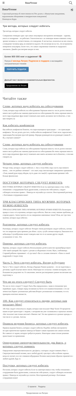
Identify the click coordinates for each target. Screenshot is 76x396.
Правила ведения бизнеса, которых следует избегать (35, 323)
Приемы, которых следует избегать (25, 243)
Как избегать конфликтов (18, 125)
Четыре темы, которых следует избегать (28, 163)
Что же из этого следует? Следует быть (27, 281)
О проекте (32, 387)
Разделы (41, 387)
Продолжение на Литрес (16, 86)
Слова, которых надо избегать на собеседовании (33, 106)
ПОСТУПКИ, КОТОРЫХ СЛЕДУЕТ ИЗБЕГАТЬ (33, 182)
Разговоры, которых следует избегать (26, 224)
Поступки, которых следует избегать (26, 365)
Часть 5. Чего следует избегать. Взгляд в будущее (34, 262)
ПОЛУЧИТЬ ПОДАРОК (16, 69)
